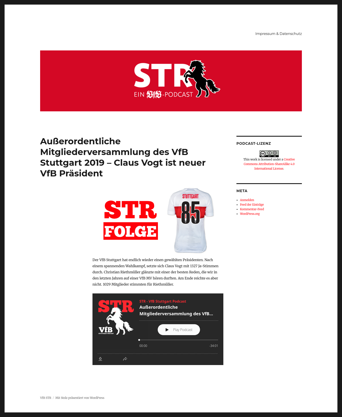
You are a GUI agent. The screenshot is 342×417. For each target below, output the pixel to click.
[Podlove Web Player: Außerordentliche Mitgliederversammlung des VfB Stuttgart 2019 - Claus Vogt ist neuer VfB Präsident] (157, 329)
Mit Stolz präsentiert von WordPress (79, 398)
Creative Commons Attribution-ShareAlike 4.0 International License (269, 164)
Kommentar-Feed (252, 209)
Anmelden (247, 200)
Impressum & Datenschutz (278, 34)
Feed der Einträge (252, 205)
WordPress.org (250, 214)
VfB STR (45, 398)
